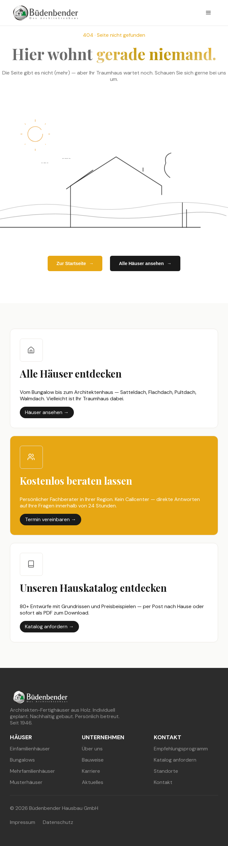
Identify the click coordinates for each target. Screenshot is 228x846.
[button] (208, 12)
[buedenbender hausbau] (44, 12)
